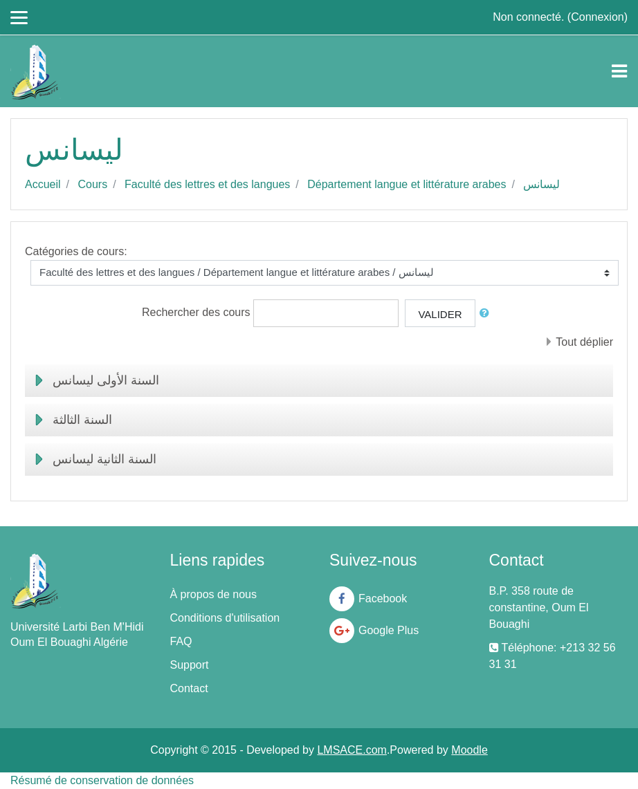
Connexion (597, 17)
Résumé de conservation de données (102, 780)
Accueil (43, 184)
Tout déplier (584, 342)
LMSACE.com (351, 750)
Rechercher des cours (196, 312)
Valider (440, 314)
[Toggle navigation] (619, 71)
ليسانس (541, 184)
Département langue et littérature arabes (406, 184)
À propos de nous (213, 594)
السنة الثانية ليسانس (104, 459)
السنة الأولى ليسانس (106, 380)
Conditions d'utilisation (225, 618)
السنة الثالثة (82, 420)
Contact (189, 688)
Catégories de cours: (76, 251)
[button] (487, 313)
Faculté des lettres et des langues (207, 184)
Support (189, 665)
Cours (92, 184)
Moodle (469, 750)
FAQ (181, 641)
